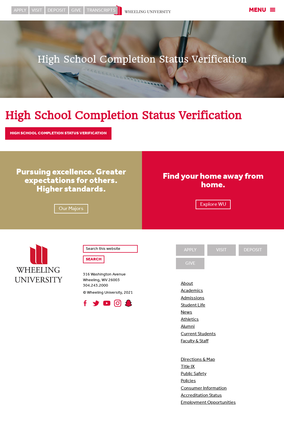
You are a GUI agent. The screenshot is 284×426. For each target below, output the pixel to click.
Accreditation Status (201, 395)
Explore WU (213, 204)
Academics (192, 291)
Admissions (192, 298)
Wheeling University (142, 10)
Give (76, 10)
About (187, 283)
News (186, 312)
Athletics (190, 319)
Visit (37, 10)
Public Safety (193, 374)
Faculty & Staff (194, 341)
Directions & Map (198, 359)
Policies (188, 381)
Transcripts (101, 10)
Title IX (188, 367)
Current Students (198, 334)
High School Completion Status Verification (58, 133)
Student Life (193, 305)
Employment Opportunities (208, 402)
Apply (20, 10)
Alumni (188, 326)
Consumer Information (204, 388)
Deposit (57, 10)
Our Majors (71, 208)
